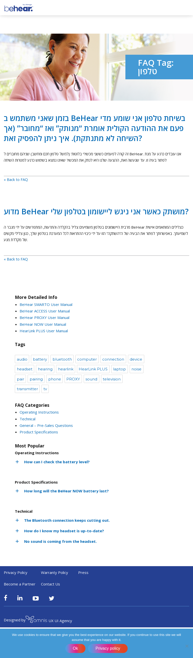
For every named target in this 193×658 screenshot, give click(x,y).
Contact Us (50, 583)
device (136, 359)
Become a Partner (19, 583)
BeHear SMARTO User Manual (46, 304)
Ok (75, 648)
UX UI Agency (49, 620)
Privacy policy (107, 648)
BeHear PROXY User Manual (44, 317)
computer (87, 359)
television (112, 379)
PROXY (73, 379)
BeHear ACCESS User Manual (45, 310)
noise (136, 369)
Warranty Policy (54, 572)
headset (24, 369)
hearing (45, 369)
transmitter (27, 388)
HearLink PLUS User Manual (44, 330)
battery (40, 359)
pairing (36, 379)
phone (54, 379)
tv (45, 388)
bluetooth (62, 359)
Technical (27, 418)
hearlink (65, 369)
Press (83, 572)
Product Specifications (39, 431)
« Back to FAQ (16, 179)
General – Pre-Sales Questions (46, 425)
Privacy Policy (15, 572)
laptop (119, 369)
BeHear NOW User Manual (43, 324)
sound (91, 379)
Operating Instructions (39, 412)
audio (22, 359)
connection (113, 359)
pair (20, 379)
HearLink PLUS (93, 369)
